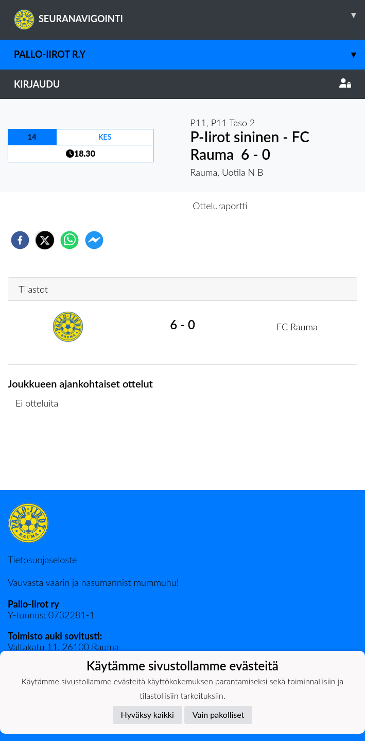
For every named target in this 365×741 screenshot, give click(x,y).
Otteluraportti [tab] (220, 205)
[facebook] (20, 240)
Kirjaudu (182, 84)
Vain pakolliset (219, 714)
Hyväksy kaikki (147, 714)
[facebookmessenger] (94, 240)
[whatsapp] (69, 240)
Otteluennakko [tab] (146, 205)
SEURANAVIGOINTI (189, 15)
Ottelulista (41, 455)
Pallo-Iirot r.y (189, 54)
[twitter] (45, 240)
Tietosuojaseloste (42, 559)
